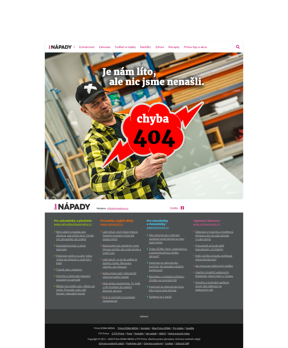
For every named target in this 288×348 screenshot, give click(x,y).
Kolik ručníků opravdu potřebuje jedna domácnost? (213, 257)
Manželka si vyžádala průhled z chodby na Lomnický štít (166, 278)
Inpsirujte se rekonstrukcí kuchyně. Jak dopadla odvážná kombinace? (166, 266)
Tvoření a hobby (125, 47)
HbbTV (162, 333)
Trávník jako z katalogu (69, 269)
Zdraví (159, 47)
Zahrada (104, 47)
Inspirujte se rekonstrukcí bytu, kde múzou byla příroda (166, 288)
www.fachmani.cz (158, 227)
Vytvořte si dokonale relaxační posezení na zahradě (73, 277)
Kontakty (145, 328)
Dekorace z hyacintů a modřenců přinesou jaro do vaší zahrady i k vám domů (214, 235)
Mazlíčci (145, 47)
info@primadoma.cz (117, 208)
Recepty (173, 47)
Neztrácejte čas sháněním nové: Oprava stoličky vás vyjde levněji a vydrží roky (122, 249)
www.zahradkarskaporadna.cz (72, 224)
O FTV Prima (118, 333)
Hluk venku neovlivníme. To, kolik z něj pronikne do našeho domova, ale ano (121, 287)
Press (129, 333)
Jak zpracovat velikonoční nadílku (214, 266)
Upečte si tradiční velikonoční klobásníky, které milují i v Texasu (214, 274)
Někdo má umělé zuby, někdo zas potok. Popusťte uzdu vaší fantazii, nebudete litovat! (75, 289)
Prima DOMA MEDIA (128, 328)
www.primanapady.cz (206, 224)
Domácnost (86, 47)
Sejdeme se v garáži (160, 296)
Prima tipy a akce (195, 47)
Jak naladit (151, 333)
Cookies (169, 343)
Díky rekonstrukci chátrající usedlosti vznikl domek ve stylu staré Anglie (166, 238)
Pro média (178, 328)
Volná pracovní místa (179, 333)
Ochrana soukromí (153, 343)
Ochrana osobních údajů (111, 343)
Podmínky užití (133, 343)
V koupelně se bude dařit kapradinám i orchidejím (209, 247)
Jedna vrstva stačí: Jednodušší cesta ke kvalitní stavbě (119, 275)
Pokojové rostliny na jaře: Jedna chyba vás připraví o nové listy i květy (74, 259)
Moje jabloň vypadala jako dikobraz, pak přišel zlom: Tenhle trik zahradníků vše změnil (75, 235)
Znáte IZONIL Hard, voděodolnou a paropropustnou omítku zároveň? (168, 252)
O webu (174, 208)
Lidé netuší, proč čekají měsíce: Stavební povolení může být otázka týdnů (120, 235)
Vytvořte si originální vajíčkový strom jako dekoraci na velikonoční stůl (212, 286)
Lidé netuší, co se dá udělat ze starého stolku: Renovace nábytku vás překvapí (120, 263)
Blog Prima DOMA (161, 328)
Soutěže (190, 328)
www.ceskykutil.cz (111, 224)
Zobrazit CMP (182, 343)
